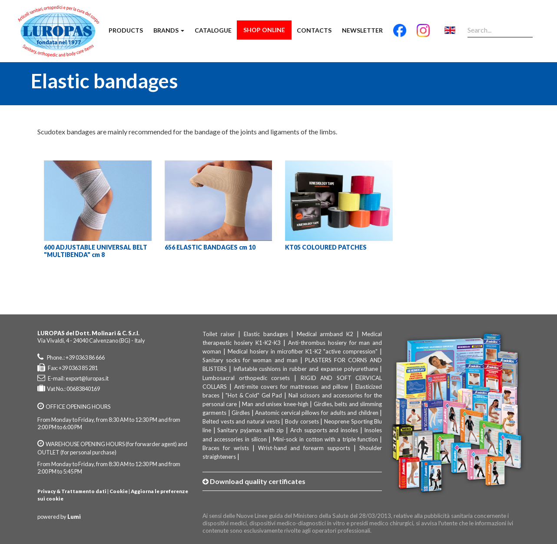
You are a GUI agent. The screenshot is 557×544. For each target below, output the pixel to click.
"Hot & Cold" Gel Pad (253, 395)
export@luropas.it (87, 378)
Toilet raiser (218, 333)
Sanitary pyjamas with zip (250, 430)
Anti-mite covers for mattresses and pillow (291, 386)
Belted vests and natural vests (241, 421)
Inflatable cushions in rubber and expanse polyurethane (305, 368)
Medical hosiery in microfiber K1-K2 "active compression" (303, 351)
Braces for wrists (225, 447)
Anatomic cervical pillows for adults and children (316, 412)
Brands (168, 30)
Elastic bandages (266, 333)
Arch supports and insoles (324, 430)
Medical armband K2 (325, 333)
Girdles (241, 412)
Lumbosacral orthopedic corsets (246, 377)
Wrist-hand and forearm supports (304, 447)
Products (126, 30)
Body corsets (302, 421)
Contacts (314, 30)
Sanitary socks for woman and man (250, 360)
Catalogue (213, 30)
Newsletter (362, 30)
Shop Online (264, 29)
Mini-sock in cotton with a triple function (325, 439)
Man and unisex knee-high (275, 403)
